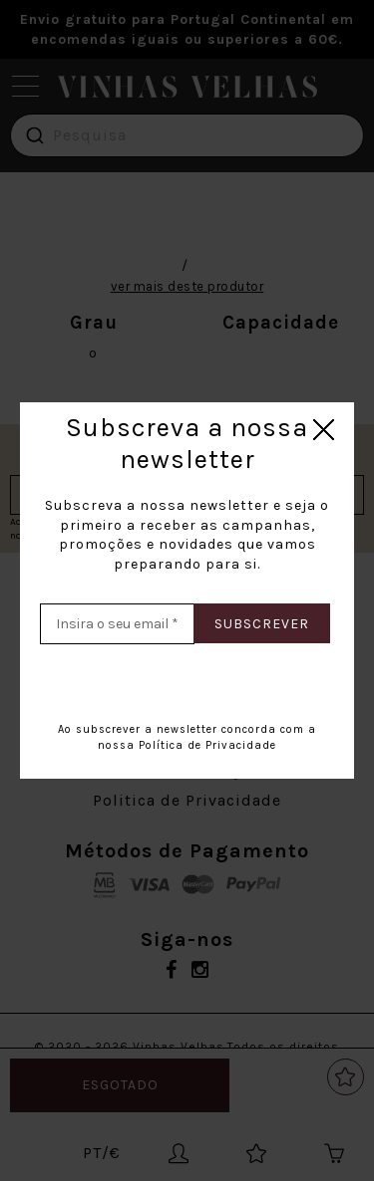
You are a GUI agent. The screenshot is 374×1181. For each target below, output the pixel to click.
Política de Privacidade (207, 745)
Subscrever (261, 623)
